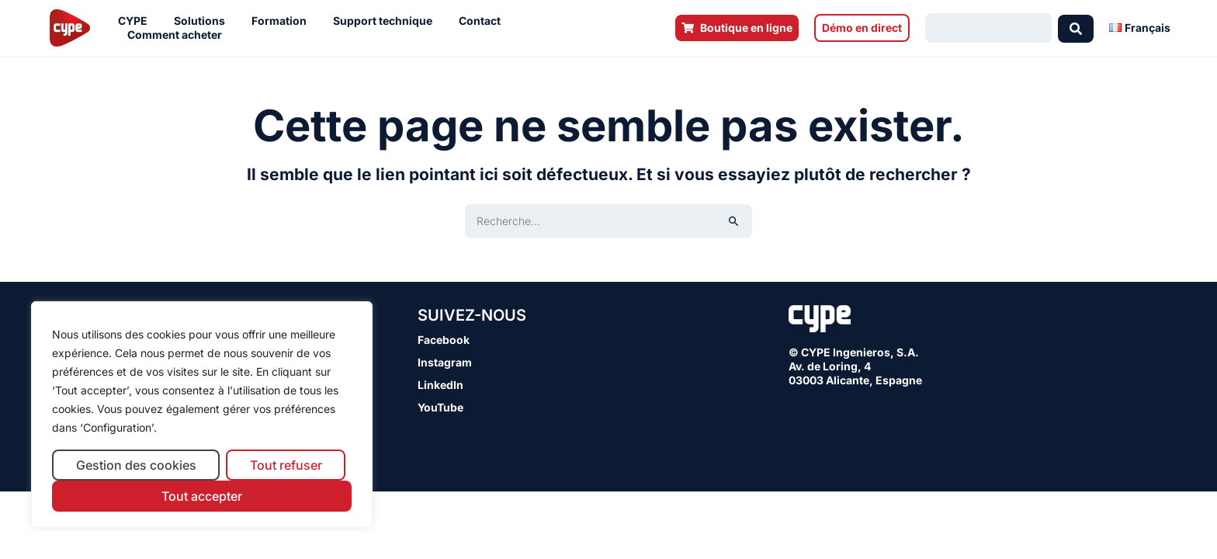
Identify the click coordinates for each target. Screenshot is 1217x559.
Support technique (386, 21)
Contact (483, 21)
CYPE (136, 21)
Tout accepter (201, 496)
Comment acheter (178, 35)
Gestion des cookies (136, 465)
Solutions (203, 21)
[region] (202, 415)
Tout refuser (286, 465)
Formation (282, 21)
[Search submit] (1076, 28)
